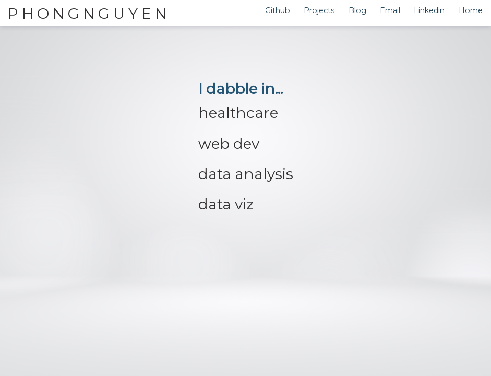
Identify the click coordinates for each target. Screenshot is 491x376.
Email (390, 10)
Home (471, 10)
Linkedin (429, 10)
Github (277, 10)
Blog (357, 10)
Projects (319, 10)
